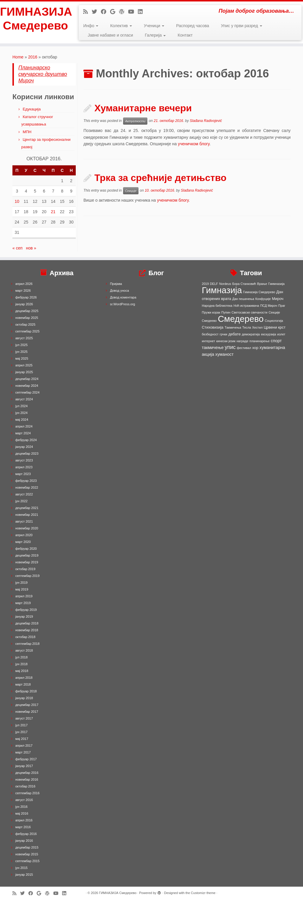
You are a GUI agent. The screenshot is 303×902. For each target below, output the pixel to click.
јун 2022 (21, 501)
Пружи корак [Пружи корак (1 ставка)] (211, 312)
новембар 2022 (26, 487)
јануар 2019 (24, 616)
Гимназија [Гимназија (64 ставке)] (222, 290)
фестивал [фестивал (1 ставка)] (244, 348)
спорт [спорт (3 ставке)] (276, 340)
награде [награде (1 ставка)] (242, 341)
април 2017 (24, 745)
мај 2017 (21, 738)
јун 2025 (21, 351)
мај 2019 (21, 589)
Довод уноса (119, 290)
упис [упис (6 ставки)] (230, 347)
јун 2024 (21, 413)
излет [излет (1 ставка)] (281, 334)
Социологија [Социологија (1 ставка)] (274, 320)
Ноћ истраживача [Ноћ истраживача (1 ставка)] (246, 305)
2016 (32, 57)
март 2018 (23, 684)
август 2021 (24, 521)
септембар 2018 (27, 643)
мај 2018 (21, 671)
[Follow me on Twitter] (96, 12)
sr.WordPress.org (122, 304)
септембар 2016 (27, 793)
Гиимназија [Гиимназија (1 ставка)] (276, 284)
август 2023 (24, 460)
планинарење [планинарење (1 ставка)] (259, 341)
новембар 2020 (26, 528)
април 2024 (24, 426)
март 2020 (23, 542)
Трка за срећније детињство (160, 177)
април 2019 (24, 596)
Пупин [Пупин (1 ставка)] (226, 312)
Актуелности (135, 121)
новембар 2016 (26, 779)
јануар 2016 (24, 840)
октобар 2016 (25, 786)
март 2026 (23, 290)
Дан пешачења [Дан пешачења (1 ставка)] (243, 299)
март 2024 (23, 433)
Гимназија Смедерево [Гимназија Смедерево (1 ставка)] (259, 292)
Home (17, 57)
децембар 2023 (26, 453)
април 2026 (24, 284)
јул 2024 (21, 406)
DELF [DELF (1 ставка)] (214, 284)
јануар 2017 (24, 766)
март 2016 (23, 827)
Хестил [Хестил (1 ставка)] (257, 327)
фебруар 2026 (26, 297)
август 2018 (24, 650)
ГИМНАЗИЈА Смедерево (35, 18)
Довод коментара (123, 297)
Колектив (121, 25)
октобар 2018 (25, 637)
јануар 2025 (24, 372)
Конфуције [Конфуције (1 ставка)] (263, 299)
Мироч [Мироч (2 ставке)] (277, 298)
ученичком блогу (193, 143)
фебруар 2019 (26, 609)
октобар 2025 (25, 324)
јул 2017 (21, 725)
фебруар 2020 (26, 548)
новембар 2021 (26, 514)
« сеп (17, 248)
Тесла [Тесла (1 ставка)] (246, 327)
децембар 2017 (26, 705)
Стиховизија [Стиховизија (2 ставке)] (212, 327)
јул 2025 (21, 345)
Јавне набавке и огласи (110, 35)
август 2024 (24, 399)
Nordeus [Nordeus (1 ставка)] (225, 284)
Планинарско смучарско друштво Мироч (42, 74)
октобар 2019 (25, 569)
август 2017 (24, 718)
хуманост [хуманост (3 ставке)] (224, 354)
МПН (27, 132)
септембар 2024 (27, 392)
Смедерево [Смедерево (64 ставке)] (241, 319)
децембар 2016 (26, 772)
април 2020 (24, 535)
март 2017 (23, 752)
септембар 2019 (27, 576)
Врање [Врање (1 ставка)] (262, 284)
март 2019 (23, 603)
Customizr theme (203, 893)
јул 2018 (21, 657)
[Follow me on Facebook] (105, 12)
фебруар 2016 (26, 834)
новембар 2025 (26, 317)
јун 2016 (21, 806)
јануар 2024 (24, 446)
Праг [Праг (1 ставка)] (281, 305)
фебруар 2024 (26, 440)
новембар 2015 (26, 854)
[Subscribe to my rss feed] (87, 12)
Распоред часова (192, 25)
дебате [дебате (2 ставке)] (234, 334)
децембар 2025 (26, 311)
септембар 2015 (27, 861)
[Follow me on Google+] (114, 12)
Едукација (32, 109)
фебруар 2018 (26, 691)
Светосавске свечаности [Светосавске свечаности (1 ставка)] (249, 312)
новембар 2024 (26, 385)
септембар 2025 (27, 331)
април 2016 (24, 820)
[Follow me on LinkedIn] (142, 12)
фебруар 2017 (26, 759)
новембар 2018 (26, 630)
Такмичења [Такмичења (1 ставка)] (233, 327)
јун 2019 (21, 582)
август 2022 (24, 494)
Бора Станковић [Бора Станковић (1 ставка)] (244, 284)
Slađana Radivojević (206, 121)
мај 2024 (21, 419)
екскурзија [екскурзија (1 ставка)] (268, 334)
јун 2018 (21, 664)
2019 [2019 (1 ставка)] (205, 284)
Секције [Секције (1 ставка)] (274, 312)
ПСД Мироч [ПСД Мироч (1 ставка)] (268, 305)
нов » (31, 248)
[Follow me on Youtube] (133, 12)
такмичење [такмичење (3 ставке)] (213, 347)
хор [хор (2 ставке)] (255, 347)
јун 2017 (21, 732)
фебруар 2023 (26, 480)
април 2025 (24, 365)
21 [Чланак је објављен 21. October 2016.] (53, 211)
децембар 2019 (26, 555)
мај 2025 (21, 358)
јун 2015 (21, 868)
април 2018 (24, 677)
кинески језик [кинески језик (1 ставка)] (226, 341)
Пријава (116, 284)
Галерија (155, 35)
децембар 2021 (26, 508)
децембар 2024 (26, 379)
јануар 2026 (24, 304)
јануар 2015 (24, 874)
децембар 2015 (26, 847)
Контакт (185, 35)
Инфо (90, 25)
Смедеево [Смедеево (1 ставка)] (209, 320)
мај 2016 (21, 813)
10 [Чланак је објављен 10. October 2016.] (16, 201)
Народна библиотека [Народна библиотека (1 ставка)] (217, 305)
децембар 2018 (26, 623)
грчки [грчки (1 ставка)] (223, 334)
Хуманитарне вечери (143, 108)
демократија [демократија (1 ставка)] (251, 334)
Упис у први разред (241, 25)
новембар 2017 (26, 711)
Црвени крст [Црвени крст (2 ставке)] (275, 327)
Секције (130, 191)
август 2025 (24, 338)
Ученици (154, 25)
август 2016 (24, 800)
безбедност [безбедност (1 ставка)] (210, 334)
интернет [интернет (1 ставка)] (208, 341)
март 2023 (23, 474)
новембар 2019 (26, 562)
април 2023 (24, 467)
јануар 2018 (24, 698)
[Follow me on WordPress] (123, 12)
